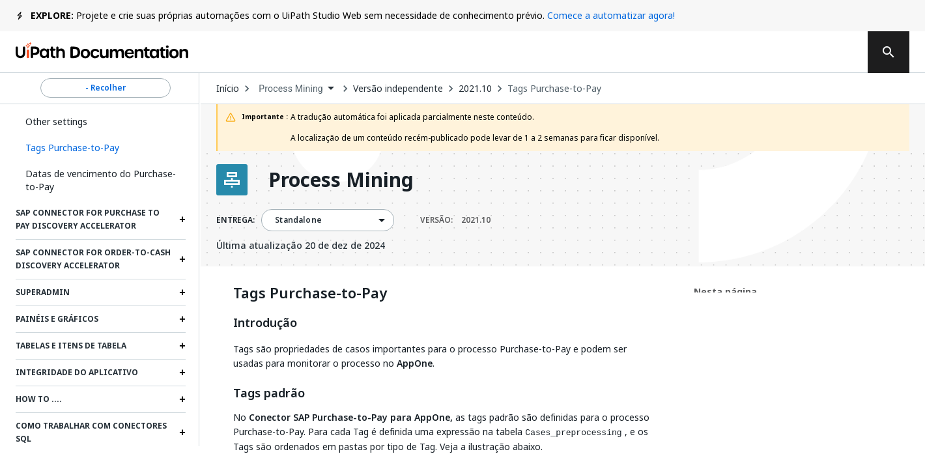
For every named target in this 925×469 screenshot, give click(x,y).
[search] (888, 52)
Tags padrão (269, 393)
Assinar (655, 52)
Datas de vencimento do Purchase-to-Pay (100, 180)
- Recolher (105, 88)
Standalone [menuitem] (298, 220)
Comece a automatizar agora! (611, 15)
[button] (101, 148)
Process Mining (341, 180)
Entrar (823, 52)
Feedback (563, 52)
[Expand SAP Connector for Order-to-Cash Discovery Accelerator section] (182, 259)
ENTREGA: (235, 220)
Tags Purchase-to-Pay (554, 88)
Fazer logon (748, 52)
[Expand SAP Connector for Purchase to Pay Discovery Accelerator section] (182, 219)
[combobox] (296, 88)
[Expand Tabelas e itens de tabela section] (182, 346)
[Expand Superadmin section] (182, 292)
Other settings (56, 121)
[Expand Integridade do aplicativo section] (182, 372)
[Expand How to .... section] (182, 399)
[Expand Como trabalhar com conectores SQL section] (182, 432)
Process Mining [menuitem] (291, 88)
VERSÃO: (455, 220)
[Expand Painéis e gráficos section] (182, 319)
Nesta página (725, 291)
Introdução (265, 323)
